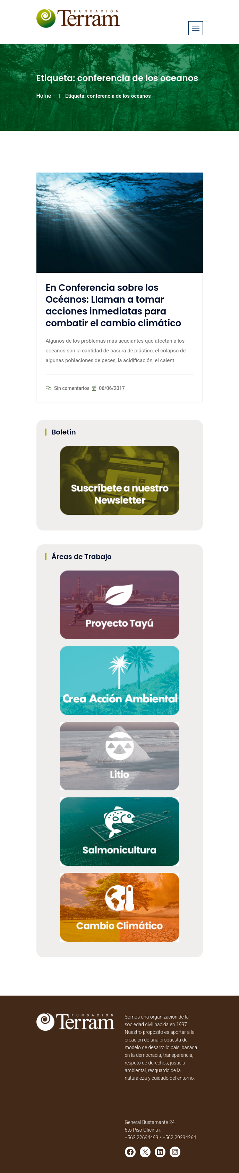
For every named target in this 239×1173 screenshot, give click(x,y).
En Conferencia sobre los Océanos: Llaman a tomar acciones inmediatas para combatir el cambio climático (113, 305)
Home (43, 96)
